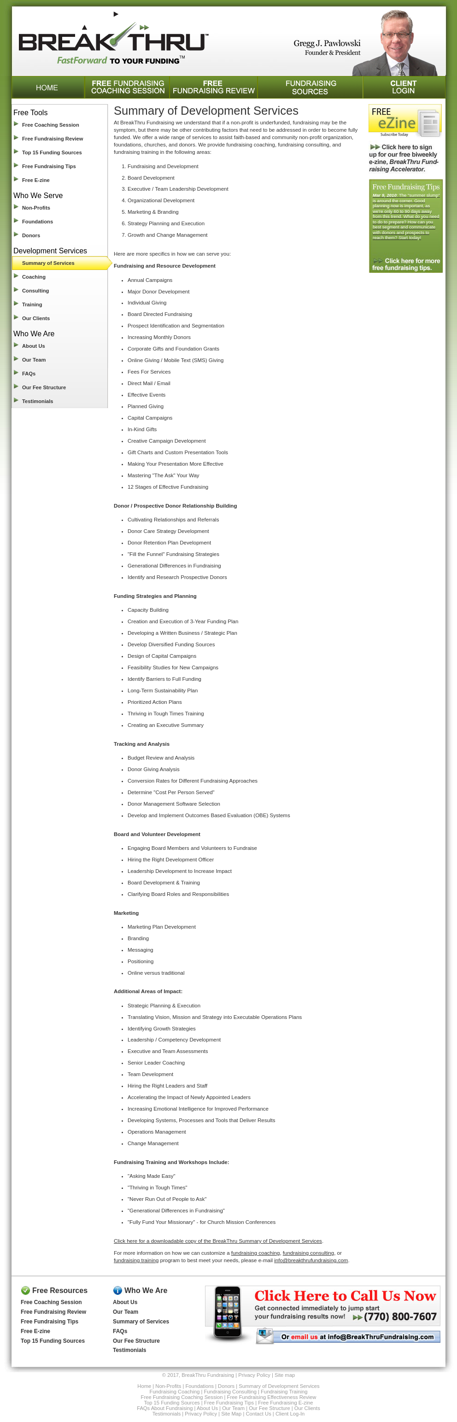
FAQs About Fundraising (165, 1408)
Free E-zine (36, 180)
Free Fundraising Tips (49, 166)
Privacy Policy (254, 1375)
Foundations (37, 221)
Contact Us (258, 1413)
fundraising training (136, 1260)
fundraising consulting (308, 1253)
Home (144, 1386)
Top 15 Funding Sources (52, 152)
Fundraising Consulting (230, 1391)
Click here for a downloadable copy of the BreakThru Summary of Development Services (218, 1241)
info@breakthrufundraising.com (311, 1260)
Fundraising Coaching (175, 1391)
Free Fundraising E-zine (285, 1402)
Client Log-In (290, 1413)
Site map (285, 1375)
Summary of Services (48, 263)
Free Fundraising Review (52, 138)
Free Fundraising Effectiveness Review (271, 1397)
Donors (31, 235)
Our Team (34, 360)
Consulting (35, 290)
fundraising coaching (255, 1253)
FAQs (28, 373)
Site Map (231, 1413)
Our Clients (36, 318)
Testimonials (37, 401)
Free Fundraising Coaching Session (182, 1397)
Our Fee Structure (44, 387)
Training (32, 304)
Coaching (34, 277)
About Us (33, 346)
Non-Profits (36, 208)
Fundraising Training (284, 1391)
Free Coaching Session (50, 125)
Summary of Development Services (279, 1386)
